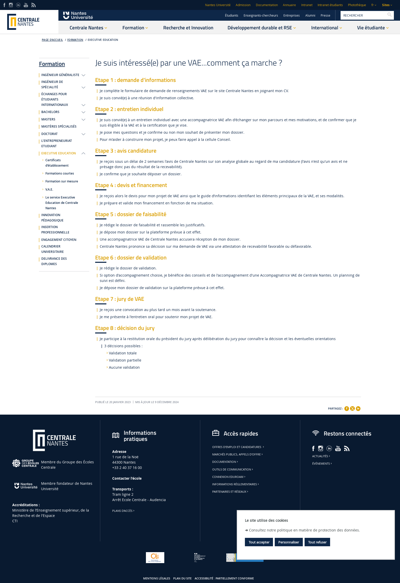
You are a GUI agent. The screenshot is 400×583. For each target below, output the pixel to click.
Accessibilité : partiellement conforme (224, 578)
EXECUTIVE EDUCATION (103, 40)
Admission (243, 5)
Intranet (306, 5)
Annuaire (289, 5)
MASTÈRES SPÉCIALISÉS (59, 127)
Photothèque (357, 5)
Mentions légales (156, 578)
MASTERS (48, 119)
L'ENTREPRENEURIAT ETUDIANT (56, 143)
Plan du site (182, 578)
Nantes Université (218, 5)
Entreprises (291, 15)
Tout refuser (317, 542)
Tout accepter (259, 542)
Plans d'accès (123, 511)
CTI (15, 520)
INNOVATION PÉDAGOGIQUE (52, 217)
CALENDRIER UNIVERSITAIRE (52, 249)
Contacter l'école (127, 478)
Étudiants (231, 15)
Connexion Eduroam (229, 477)
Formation (75, 40)
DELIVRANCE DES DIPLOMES (54, 261)
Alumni (310, 15)
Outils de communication (233, 469)
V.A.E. (49, 190)
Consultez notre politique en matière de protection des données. (304, 530)
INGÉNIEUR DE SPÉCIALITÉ (52, 84)
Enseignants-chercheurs (261, 15)
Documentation (267, 5)
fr (372, 5)
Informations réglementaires (236, 484)
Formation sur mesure (61, 181)
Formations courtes (59, 173)
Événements (322, 463)
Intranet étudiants (330, 5)
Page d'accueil (52, 40)
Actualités (321, 456)
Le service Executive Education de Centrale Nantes (61, 202)
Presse (325, 15)
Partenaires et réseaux (230, 491)
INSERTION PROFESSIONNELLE (55, 229)
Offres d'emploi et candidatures (238, 447)
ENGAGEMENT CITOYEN (58, 240)
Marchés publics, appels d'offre (238, 454)
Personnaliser (288, 542)
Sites (386, 5)
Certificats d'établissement (57, 163)
